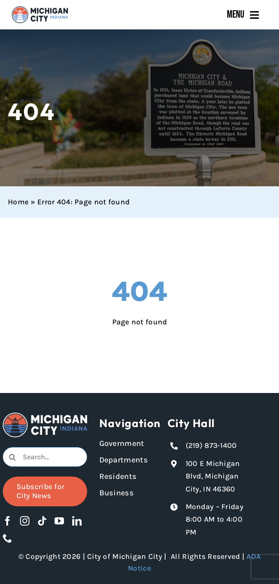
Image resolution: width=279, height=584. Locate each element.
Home (18, 202)
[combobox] (45, 457)
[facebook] (7, 521)
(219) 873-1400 (211, 445)
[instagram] (24, 521)
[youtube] (59, 521)
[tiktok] (42, 521)
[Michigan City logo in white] (45, 416)
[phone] (7, 538)
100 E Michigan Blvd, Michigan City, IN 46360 (213, 476)
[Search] (12, 457)
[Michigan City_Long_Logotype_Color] (40, 9)
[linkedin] (77, 521)
